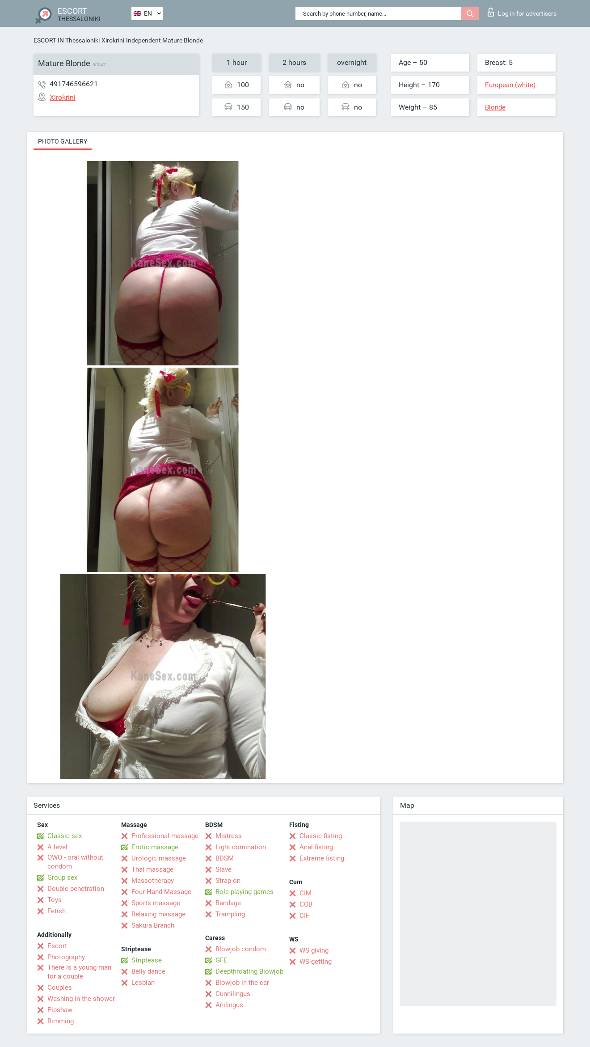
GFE (221, 960)
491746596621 (74, 84)
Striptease (146, 960)
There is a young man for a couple (79, 971)
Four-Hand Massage (161, 892)
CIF (304, 915)
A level (57, 847)
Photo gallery (62, 141)
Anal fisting (316, 847)
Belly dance (148, 971)
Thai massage (152, 869)
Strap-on (227, 881)
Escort (57, 946)
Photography (66, 957)
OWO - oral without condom (75, 861)
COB (305, 904)
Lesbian (143, 983)
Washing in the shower (81, 999)
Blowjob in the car (242, 983)
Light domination (240, 847)
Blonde (495, 107)
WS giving (314, 950)
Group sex (62, 877)
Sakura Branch (152, 925)
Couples (59, 987)
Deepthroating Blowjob (249, 971)
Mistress (228, 836)
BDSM (224, 858)
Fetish (56, 911)
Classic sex (64, 836)
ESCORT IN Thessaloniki (67, 40)
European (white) (510, 85)
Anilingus (229, 1005)
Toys (54, 900)
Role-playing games (244, 892)
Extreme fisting (321, 858)
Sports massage (155, 903)
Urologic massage (158, 858)
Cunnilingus (232, 994)
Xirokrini (112, 40)
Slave (223, 869)
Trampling (230, 914)
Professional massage (164, 836)
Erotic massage (154, 847)
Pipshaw (59, 1010)
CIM (305, 893)
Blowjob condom (240, 949)
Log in (522, 12)
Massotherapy (152, 881)
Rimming (60, 1021)
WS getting (315, 962)
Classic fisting (320, 836)
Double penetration (75, 889)
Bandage (228, 903)
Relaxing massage (158, 914)
